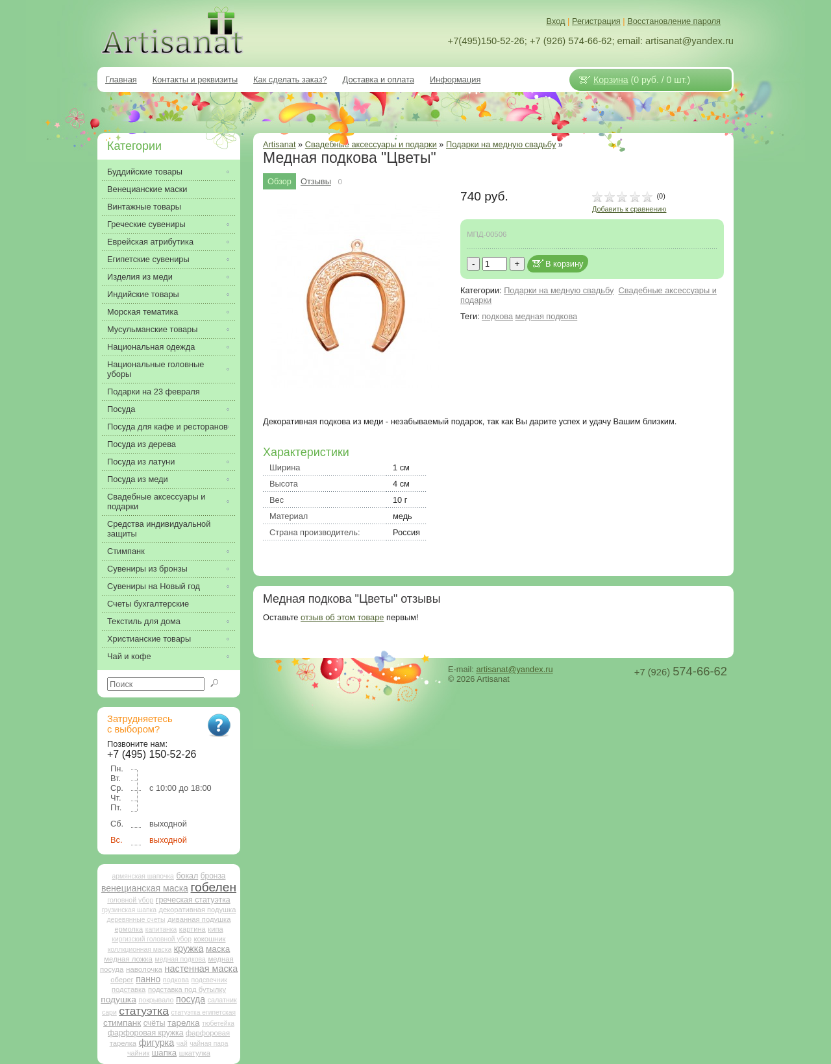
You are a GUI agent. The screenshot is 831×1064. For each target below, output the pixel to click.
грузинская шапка (129, 909)
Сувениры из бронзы (147, 569)
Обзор (279, 181)
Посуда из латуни (141, 461)
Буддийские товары (144, 171)
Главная (121, 79)
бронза (213, 875)
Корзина (610, 80)
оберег (121, 980)
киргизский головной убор (152, 939)
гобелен (214, 887)
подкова (497, 316)
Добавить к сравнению (629, 209)
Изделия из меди (140, 277)
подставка (128, 989)
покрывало (155, 1000)
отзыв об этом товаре (342, 617)
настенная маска (201, 968)
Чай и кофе (129, 656)
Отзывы (316, 181)
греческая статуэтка (193, 899)
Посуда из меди (137, 479)
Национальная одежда (151, 347)
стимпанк (122, 1023)
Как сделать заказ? (290, 79)
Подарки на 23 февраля (153, 391)
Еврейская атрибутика (150, 242)
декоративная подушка (197, 909)
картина (192, 929)
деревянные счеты (135, 919)
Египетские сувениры (148, 259)
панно (148, 979)
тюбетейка (218, 1023)
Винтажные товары (144, 207)
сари (109, 1012)
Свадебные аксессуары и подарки (371, 144)
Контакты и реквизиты (195, 79)
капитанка (161, 929)
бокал (187, 875)
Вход (556, 21)
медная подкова (546, 316)
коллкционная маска (140, 949)
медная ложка (128, 959)
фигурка (157, 1042)
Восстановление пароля (674, 21)
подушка (118, 999)
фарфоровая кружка (146, 1032)
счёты (154, 1023)
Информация (455, 79)
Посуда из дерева (141, 444)
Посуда (121, 409)
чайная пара (209, 1043)
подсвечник (209, 980)
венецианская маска (144, 888)
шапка (164, 1053)
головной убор (130, 900)
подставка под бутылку (187, 989)
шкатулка (194, 1053)
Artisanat (279, 144)
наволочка (144, 969)
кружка (189, 948)
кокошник (209, 939)
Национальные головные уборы (155, 369)
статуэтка (144, 1010)
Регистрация (596, 21)
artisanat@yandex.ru (514, 669)
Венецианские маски (147, 189)
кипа (215, 929)
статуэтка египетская (203, 1012)
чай (182, 1043)
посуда (190, 999)
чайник (138, 1053)
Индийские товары (143, 294)
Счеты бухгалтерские (148, 604)
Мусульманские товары (152, 329)
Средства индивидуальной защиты (158, 528)
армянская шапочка (143, 876)
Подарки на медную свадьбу (501, 144)
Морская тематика (142, 312)
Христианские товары (149, 639)
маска (218, 949)
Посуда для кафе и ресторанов (167, 426)
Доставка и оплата (378, 79)
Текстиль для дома (143, 621)
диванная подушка (199, 919)
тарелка (183, 1023)
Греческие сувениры (146, 224)
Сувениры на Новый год (153, 586)
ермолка (128, 929)
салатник (222, 1000)
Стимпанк (126, 551)
